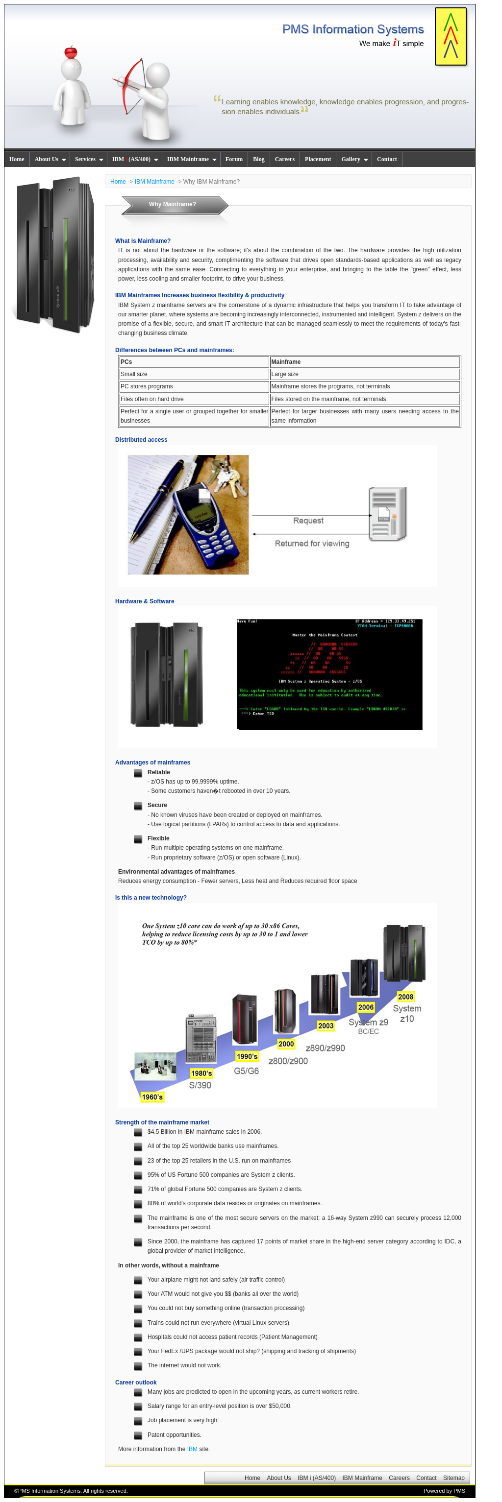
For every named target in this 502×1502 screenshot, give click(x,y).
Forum (234, 159)
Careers (285, 159)
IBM (192, 1449)
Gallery (355, 159)
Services (89, 159)
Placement (318, 159)
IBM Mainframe (192, 159)
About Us (51, 159)
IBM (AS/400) (135, 159)
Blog (258, 159)
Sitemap (454, 1478)
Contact (387, 159)
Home (17, 159)
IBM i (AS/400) (317, 1478)
